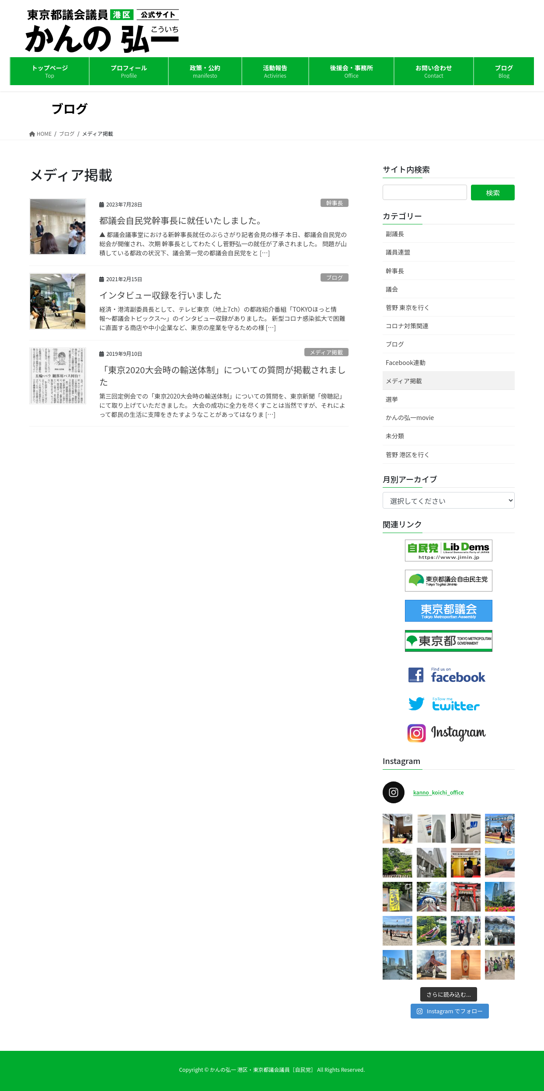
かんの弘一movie (410, 417)
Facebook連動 (405, 362)
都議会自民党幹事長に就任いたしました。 (182, 220)
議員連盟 (398, 252)
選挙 (392, 399)
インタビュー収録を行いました (160, 295)
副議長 (395, 233)
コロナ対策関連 (407, 325)
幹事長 (334, 203)
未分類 (395, 435)
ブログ (334, 277)
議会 (392, 289)
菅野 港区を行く (408, 454)
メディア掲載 (326, 352)
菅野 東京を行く (408, 307)
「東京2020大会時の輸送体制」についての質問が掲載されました (222, 375)
